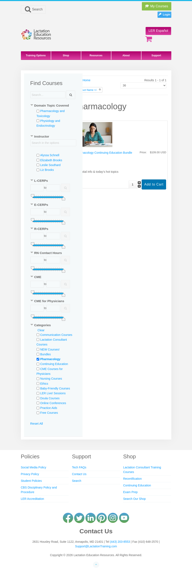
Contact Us (79, 474)
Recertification (132, 478)
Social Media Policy (33, 467)
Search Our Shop (134, 498)
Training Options (36, 55)
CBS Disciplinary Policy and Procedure (39, 490)
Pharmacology (50, 359)
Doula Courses (50, 398)
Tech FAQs (79, 467)
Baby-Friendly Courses (55, 388)
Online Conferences (53, 403)
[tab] (53, 105)
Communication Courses (56, 334)
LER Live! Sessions (53, 393)
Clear (41, 330)
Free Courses (49, 412)
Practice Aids (48, 408)
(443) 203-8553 (120, 541)
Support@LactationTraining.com (96, 546)
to (45, 187)
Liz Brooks (47, 169)
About (126, 55)
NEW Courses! (50, 349)
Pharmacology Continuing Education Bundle (103, 152)
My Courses (156, 6)
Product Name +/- (87, 90)
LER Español (158, 30)
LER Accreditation (32, 498)
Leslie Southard (50, 165)
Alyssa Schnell (49, 155)
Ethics (44, 383)
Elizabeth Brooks (51, 160)
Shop (66, 55)
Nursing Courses (51, 378)
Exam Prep (130, 492)
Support (156, 55)
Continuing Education (54, 364)
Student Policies (31, 480)
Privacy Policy (30, 474)
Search (33, 9)
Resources (96, 55)
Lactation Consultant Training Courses (142, 470)
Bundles (45, 354)
